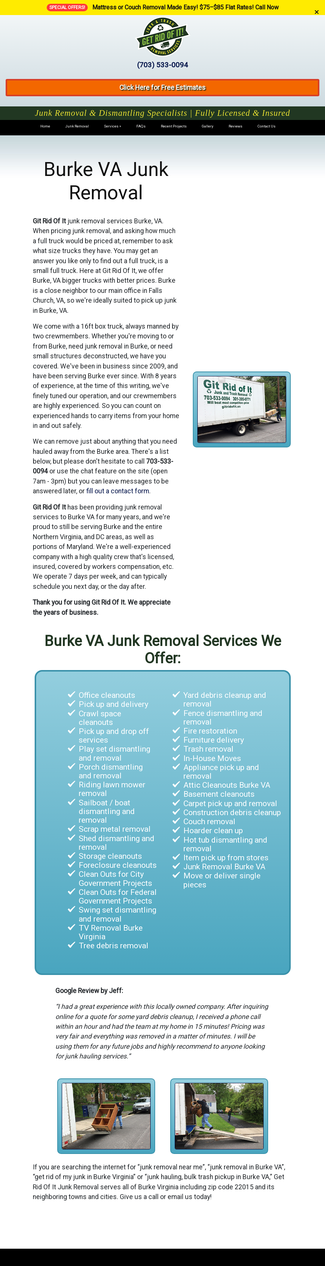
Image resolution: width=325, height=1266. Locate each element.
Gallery (208, 126)
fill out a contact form (117, 491)
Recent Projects (174, 126)
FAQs (141, 126)
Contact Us (267, 126)
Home (45, 126)
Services (111, 126)
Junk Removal (77, 126)
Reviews (236, 126)
